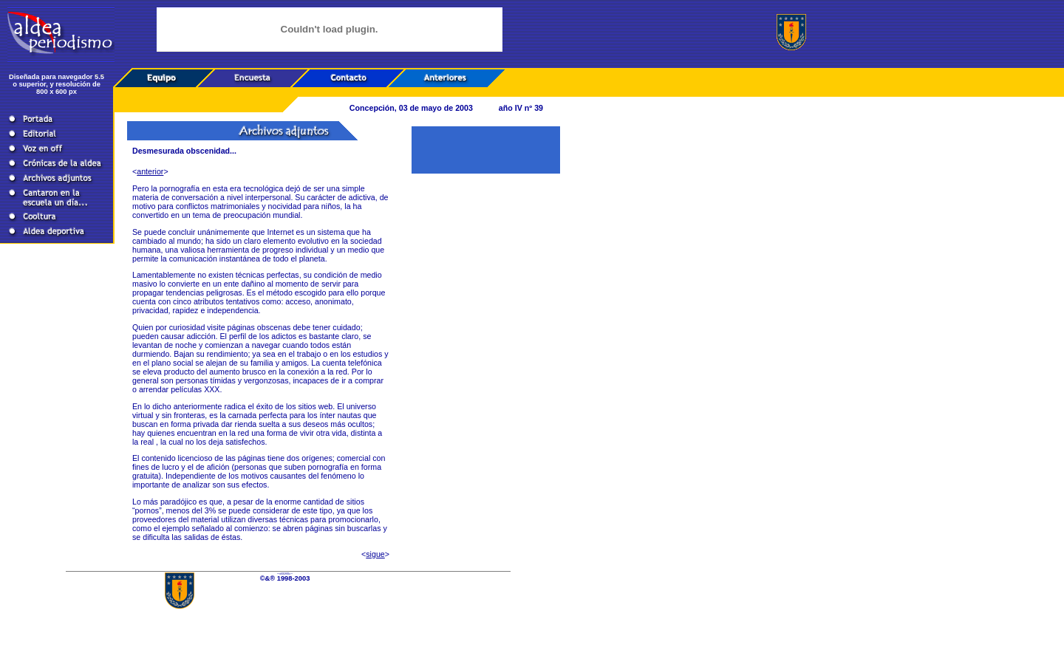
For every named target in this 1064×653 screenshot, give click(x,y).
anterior (150, 171)
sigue (375, 554)
